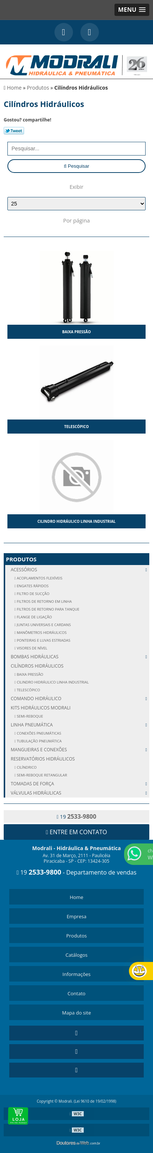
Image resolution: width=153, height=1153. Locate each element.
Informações (77, 974)
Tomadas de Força (80, 783)
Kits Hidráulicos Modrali (40, 708)
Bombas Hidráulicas (80, 656)
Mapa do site (76, 1012)
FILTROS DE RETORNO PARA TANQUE (48, 609)
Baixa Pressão (76, 331)
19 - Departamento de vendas (77, 872)
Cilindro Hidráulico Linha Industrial (76, 521)
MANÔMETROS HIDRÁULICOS (41, 632)
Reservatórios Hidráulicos (43, 759)
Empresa (76, 916)
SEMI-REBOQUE (29, 716)
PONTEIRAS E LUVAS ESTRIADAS (43, 640)
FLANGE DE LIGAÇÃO (34, 617)
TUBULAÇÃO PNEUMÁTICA (39, 741)
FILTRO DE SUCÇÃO (33, 593)
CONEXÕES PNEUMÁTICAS (38, 733)
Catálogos (76, 955)
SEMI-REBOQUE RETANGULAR (41, 775)
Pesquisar (76, 166)
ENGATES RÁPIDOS (32, 586)
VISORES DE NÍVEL (31, 648)
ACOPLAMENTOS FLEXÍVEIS (39, 578)
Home (76, 897)
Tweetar (14, 130)
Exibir (76, 186)
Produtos (21, 559)
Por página (76, 220)
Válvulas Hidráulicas (80, 793)
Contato (76, 993)
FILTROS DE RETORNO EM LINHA (44, 601)
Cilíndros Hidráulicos (37, 666)
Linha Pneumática (80, 724)
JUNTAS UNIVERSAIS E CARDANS (43, 624)
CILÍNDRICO (26, 767)
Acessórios (80, 569)
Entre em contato (76, 832)
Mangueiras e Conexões (80, 749)
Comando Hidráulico (80, 698)
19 (76, 816)
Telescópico (76, 426)
